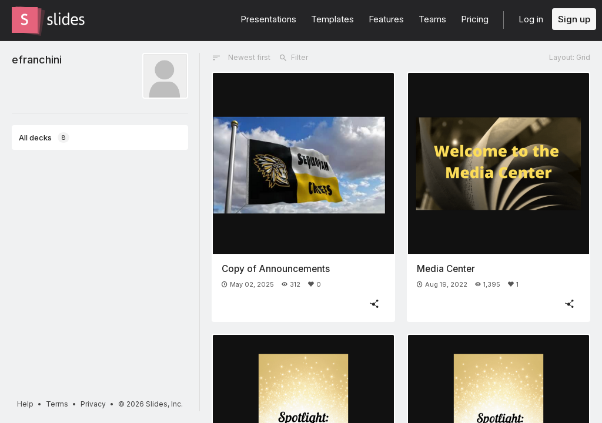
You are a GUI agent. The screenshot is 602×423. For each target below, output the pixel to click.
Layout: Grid (569, 57)
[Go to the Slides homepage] (25, 20)
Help (25, 404)
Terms (57, 404)
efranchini (37, 59)
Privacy (93, 404)
